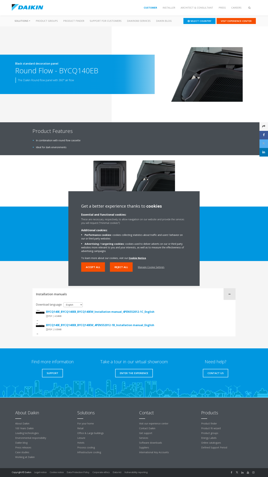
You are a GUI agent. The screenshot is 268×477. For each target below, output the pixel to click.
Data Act (117, 472)
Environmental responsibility (30, 437)
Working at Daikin (25, 457)
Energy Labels (209, 437)
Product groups (47, 20)
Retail (80, 428)
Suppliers (144, 447)
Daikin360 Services (139, 20)
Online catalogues (211, 442)
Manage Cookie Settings (151, 267)
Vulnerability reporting (136, 472)
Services (143, 437)
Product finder (73, 20)
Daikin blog (164, 20)
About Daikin (22, 423)
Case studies (22, 452)
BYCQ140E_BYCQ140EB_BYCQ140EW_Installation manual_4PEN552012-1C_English (100, 312)
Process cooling (86, 447)
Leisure (81, 437)
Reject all (121, 267)
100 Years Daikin (24, 428)
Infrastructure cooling (89, 452)
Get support (145, 433)
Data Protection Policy (78, 472)
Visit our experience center (153, 423)
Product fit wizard (211, 428)
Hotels (80, 442)
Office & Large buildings (90, 433)
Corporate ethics (101, 472)
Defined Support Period (214, 447)
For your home (85, 423)
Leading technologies (27, 433)
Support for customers (106, 20)
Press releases (23, 447)
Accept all (93, 267)
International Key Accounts (154, 452)
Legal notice (40, 472)
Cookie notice (57, 472)
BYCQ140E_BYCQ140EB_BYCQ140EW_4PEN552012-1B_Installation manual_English (100, 325)
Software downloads (150, 442)
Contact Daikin (147, 428)
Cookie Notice (137, 257)
